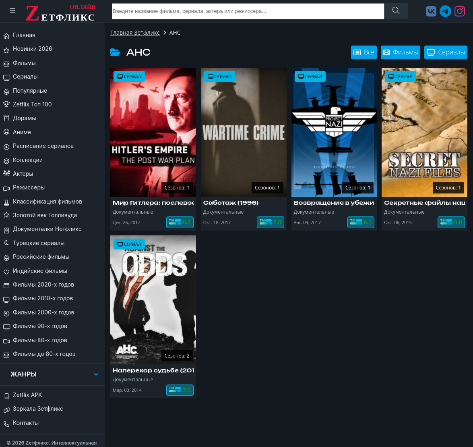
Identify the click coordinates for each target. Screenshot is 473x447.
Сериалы (446, 52)
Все (363, 52)
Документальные (133, 211)
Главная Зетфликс (135, 32)
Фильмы (400, 52)
